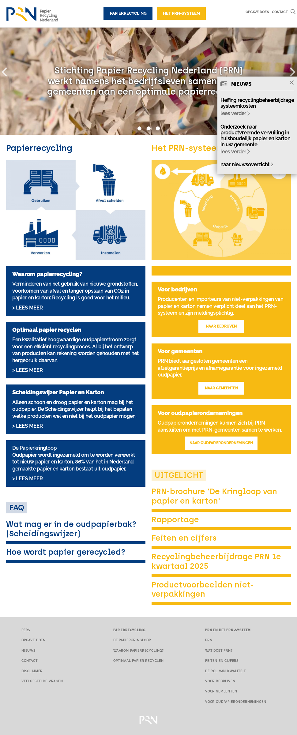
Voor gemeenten (221, 691)
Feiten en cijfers (184, 537)
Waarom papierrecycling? (138, 650)
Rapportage (175, 519)
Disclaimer (32, 671)
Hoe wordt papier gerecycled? (66, 552)
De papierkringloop (132, 640)
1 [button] (139, 129)
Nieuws (28, 650)
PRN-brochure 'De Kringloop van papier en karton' (214, 496)
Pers (25, 630)
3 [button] (158, 129)
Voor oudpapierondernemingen (235, 701)
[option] (148, 81)
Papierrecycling (128, 13)
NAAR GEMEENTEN (221, 388)
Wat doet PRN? (219, 650)
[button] (8, 71)
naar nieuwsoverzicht (246, 164)
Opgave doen (257, 12)
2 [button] (148, 129)
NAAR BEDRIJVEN (221, 326)
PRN (208, 640)
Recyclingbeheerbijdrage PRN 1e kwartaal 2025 (216, 561)
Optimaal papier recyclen (138, 660)
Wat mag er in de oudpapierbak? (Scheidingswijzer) (71, 528)
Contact (280, 12)
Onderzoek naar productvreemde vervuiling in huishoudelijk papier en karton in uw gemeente (255, 136)
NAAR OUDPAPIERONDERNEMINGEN (221, 443)
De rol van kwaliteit (225, 671)
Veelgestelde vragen (42, 681)
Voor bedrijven (220, 681)
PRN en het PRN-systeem (228, 630)
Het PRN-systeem (181, 13)
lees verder (235, 113)
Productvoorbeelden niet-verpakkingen (203, 589)
